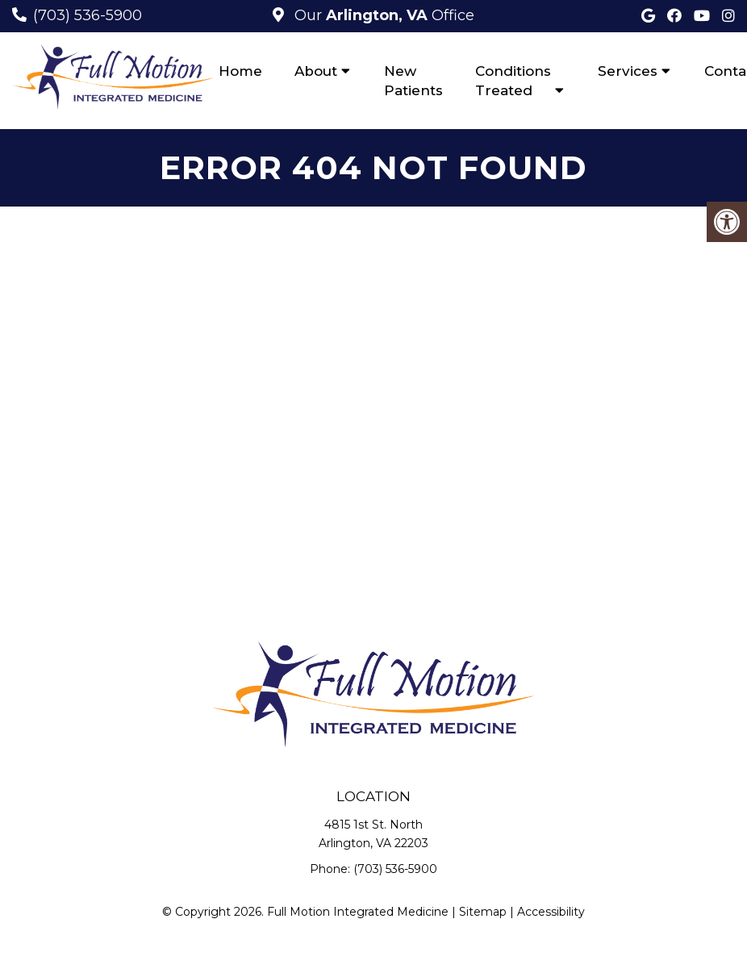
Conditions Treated (513, 80)
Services (627, 71)
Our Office (382, 15)
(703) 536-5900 (87, 15)
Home (240, 71)
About (315, 71)
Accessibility (551, 911)
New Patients (413, 80)
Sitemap (483, 911)
